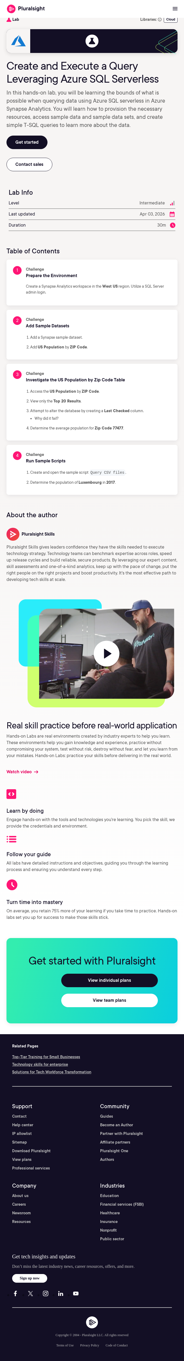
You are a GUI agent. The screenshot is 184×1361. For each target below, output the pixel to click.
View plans (22, 1159)
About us (20, 1195)
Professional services (31, 1168)
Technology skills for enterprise (40, 1064)
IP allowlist (22, 1133)
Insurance (109, 1221)
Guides (106, 1116)
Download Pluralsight (31, 1150)
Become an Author (116, 1125)
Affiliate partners (115, 1142)
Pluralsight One (114, 1150)
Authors (107, 1159)
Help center (22, 1125)
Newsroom (21, 1213)
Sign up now (30, 1278)
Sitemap (19, 1142)
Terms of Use (65, 1345)
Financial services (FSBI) (122, 1204)
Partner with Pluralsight (121, 1133)
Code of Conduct (116, 1345)
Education (109, 1195)
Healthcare (110, 1213)
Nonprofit (108, 1230)
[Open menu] (175, 9)
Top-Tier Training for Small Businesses (46, 1056)
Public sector (112, 1238)
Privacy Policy (89, 1345)
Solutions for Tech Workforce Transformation (51, 1072)
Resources (21, 1221)
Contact (19, 1116)
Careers (19, 1204)
